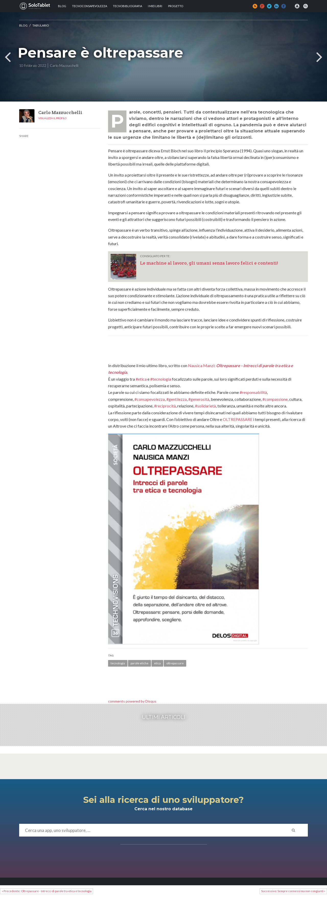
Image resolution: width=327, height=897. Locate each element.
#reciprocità (165, 405)
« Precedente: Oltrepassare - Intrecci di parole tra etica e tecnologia (46, 891)
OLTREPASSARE (237, 419)
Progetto (175, 6)
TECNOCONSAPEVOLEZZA (89, 6)
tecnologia (118, 663)
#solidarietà (205, 405)
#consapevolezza (149, 399)
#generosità (198, 399)
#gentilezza (176, 399)
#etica (141, 379)
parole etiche (139, 663)
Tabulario (40, 25)
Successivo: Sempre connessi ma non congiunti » (293, 891)
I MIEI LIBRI (155, 6)
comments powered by (132, 701)
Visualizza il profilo (52, 118)
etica (157, 663)
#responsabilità (253, 392)
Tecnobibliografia (127, 6)
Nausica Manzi (201, 365)
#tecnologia (160, 379)
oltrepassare (175, 663)
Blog (62, 6)
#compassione (275, 399)
